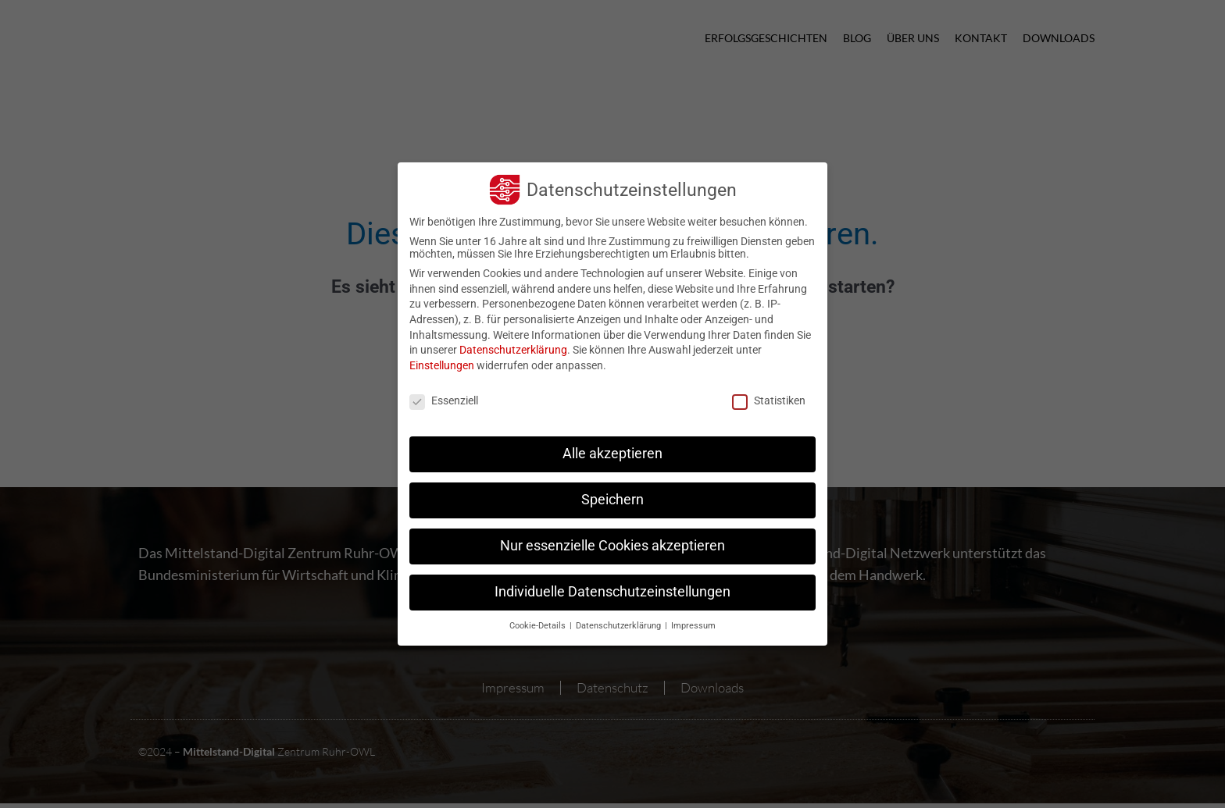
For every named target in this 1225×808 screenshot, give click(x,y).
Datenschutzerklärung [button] (619, 618)
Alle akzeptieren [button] (612, 446)
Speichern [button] (612, 492)
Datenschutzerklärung (513, 342)
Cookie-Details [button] (538, 618)
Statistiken (768, 392)
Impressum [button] (693, 618)
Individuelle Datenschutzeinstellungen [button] (612, 584)
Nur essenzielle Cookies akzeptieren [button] (612, 538)
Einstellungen (441, 357)
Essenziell (443, 392)
